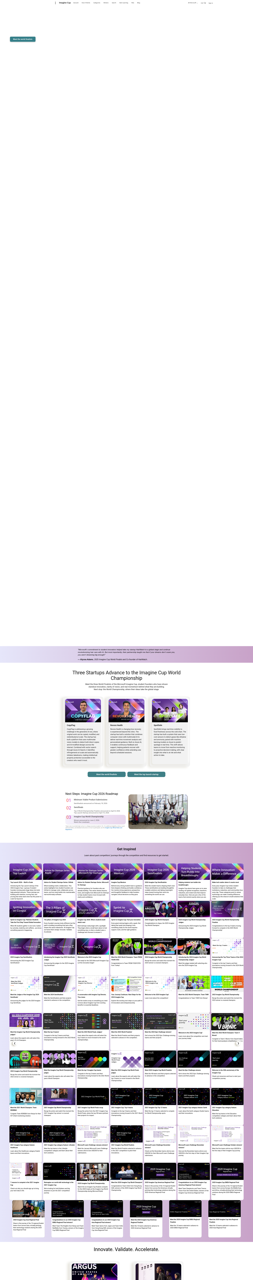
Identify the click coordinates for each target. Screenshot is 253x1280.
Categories (96, 3)
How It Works (86, 3)
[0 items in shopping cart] (203, 2)
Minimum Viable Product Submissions (90, 799)
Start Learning (123, 3)
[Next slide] (238, 1043)
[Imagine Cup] (65, 3)
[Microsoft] (47, 3)
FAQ (132, 3)
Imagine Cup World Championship (89, 816)
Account (75, 3)
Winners (106, 3)
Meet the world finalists (22, 39)
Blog (138, 3)
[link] (28, 1208)
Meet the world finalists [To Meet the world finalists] (106, 774)
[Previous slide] (15, 1043)
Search (114, 3)
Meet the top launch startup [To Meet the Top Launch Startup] (146, 774)
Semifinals (78, 807)
